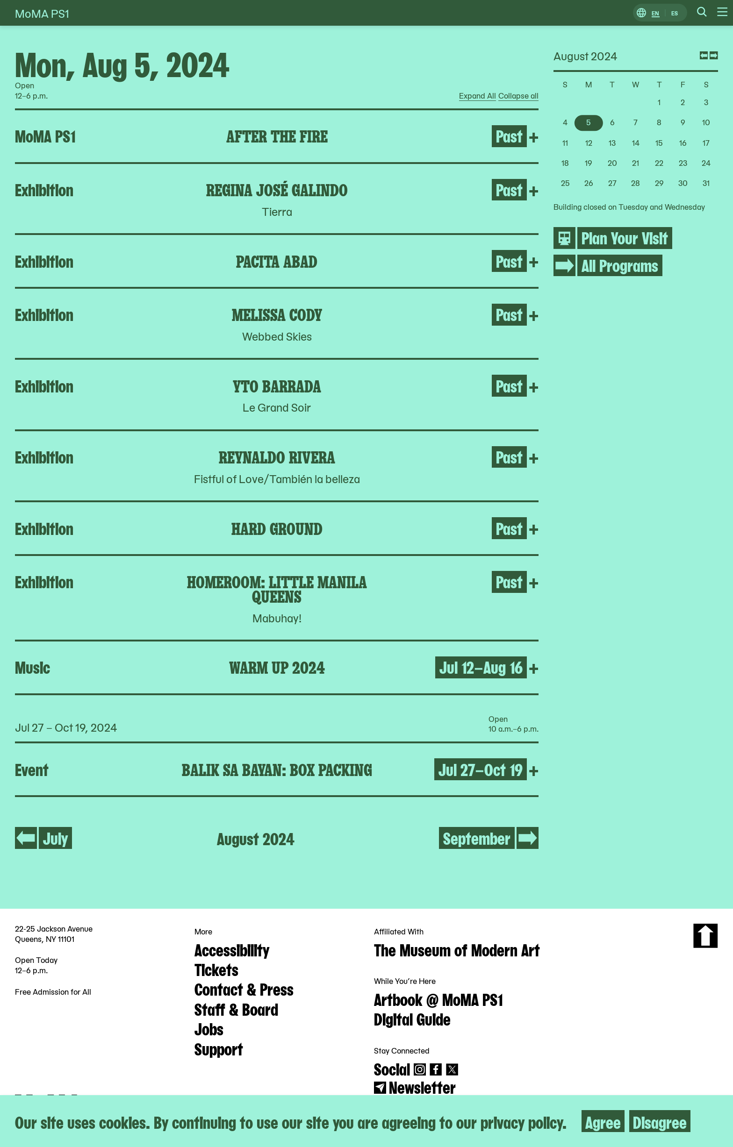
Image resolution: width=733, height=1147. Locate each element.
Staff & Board (236, 1008)
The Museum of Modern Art (457, 949)
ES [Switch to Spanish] (674, 12)
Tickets (216, 968)
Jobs (208, 1028)
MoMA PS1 (42, 13)
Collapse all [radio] (518, 96)
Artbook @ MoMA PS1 (438, 998)
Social (392, 1068)
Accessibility (231, 949)
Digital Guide (412, 1018)
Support (218, 1048)
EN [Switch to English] (655, 12)
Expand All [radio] (477, 96)
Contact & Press (244, 988)
